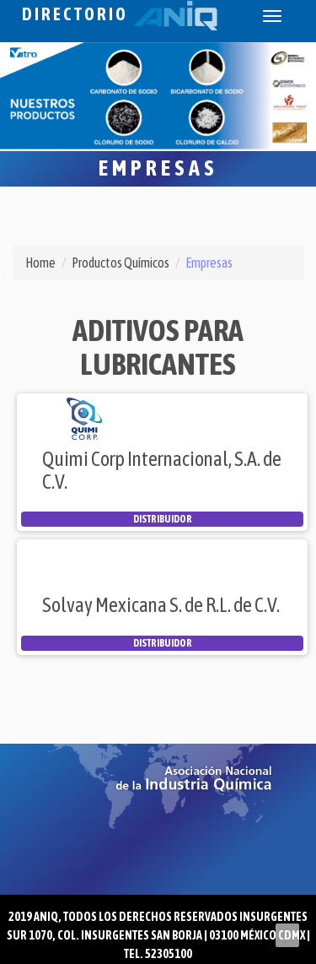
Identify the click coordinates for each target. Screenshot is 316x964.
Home (40, 262)
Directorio (119, 14)
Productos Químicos (120, 262)
